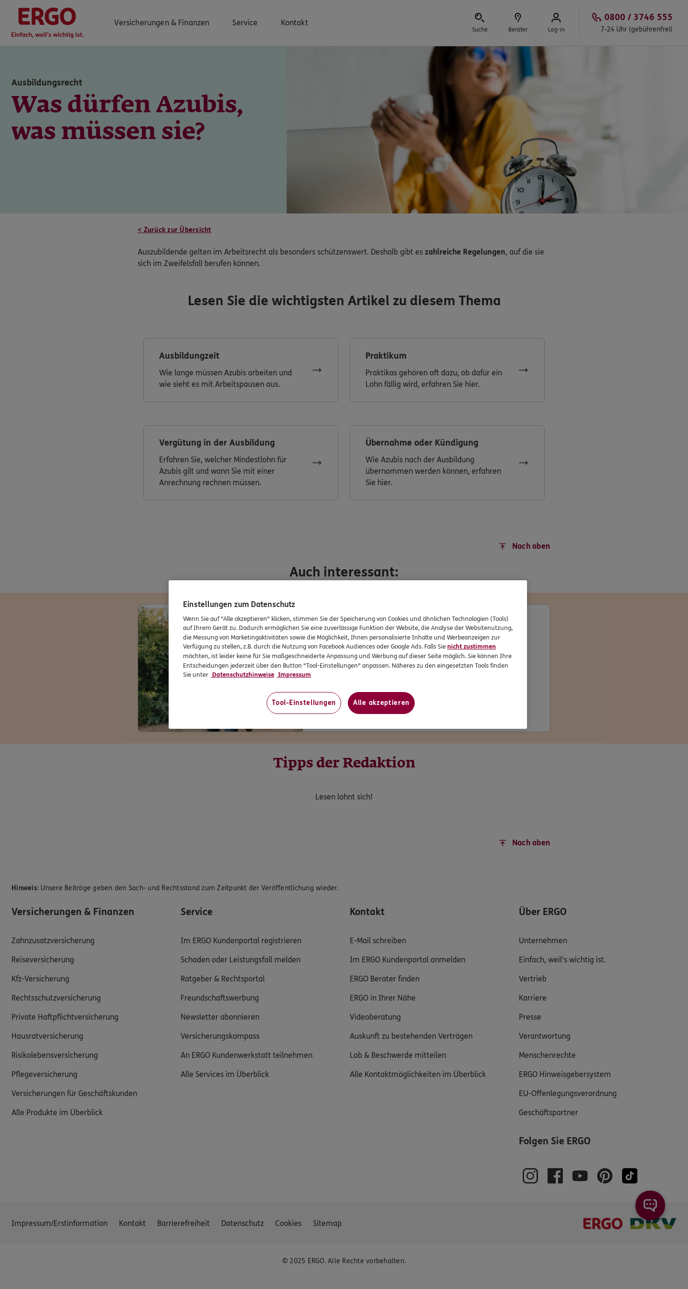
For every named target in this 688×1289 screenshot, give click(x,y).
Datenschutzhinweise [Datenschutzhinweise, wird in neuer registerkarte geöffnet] (242, 675)
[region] (348, 654)
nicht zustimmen (471, 646)
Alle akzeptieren (381, 703)
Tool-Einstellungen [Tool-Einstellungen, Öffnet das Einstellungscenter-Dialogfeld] (304, 703)
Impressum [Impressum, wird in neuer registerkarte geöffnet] (294, 675)
